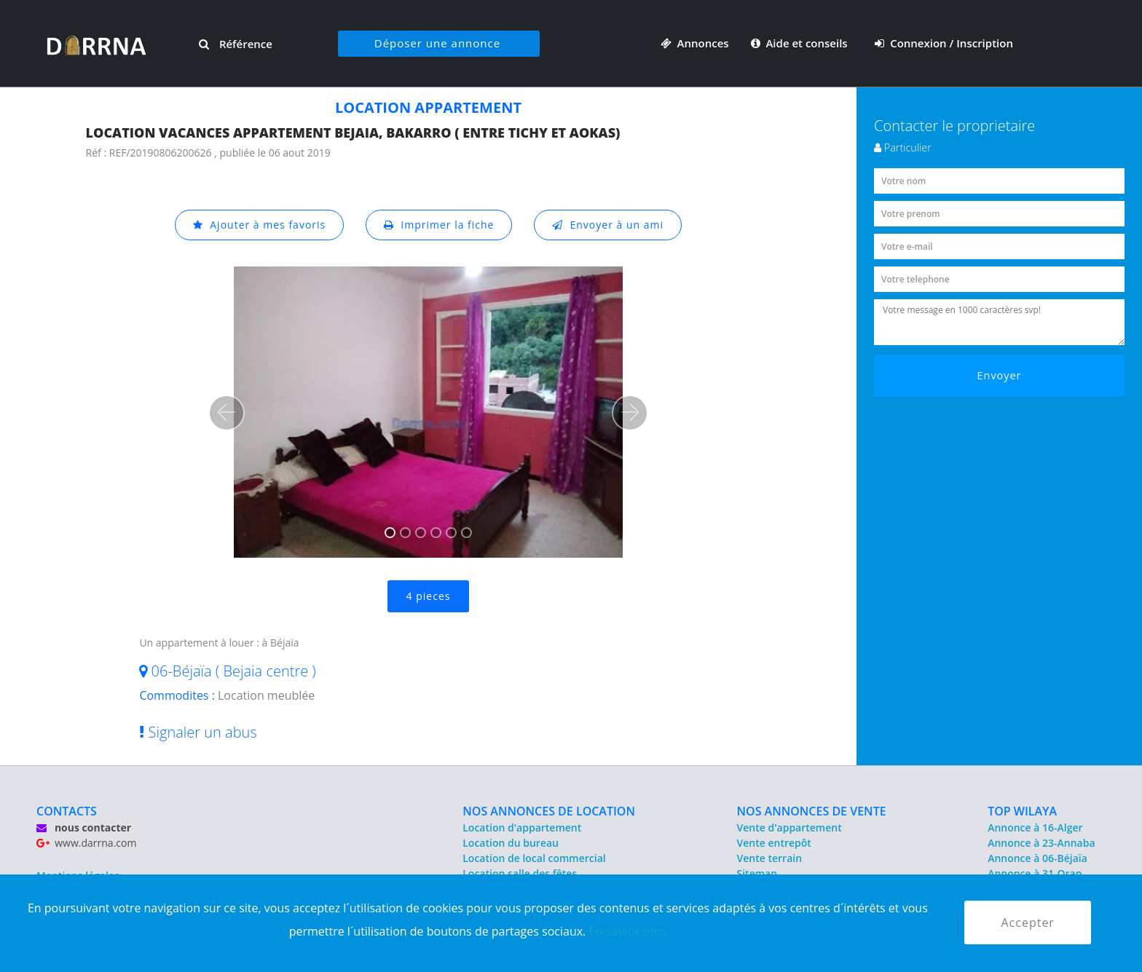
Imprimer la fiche (439, 225)
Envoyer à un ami (607, 225)
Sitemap (757, 873)
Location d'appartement (521, 827)
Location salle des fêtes (519, 873)
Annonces (695, 43)
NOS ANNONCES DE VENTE (811, 811)
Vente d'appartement (789, 827)
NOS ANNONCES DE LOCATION (548, 811)
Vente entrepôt (774, 843)
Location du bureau (510, 843)
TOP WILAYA (1022, 811)
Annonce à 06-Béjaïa (1037, 858)
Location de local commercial (533, 858)
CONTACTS (66, 811)
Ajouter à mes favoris (259, 225)
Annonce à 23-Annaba (1041, 843)
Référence (235, 43)
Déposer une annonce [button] (437, 43)
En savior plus (627, 931)
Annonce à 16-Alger (1035, 827)
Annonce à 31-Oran (1035, 873)
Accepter (1027, 922)
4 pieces (428, 596)
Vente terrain (770, 858)
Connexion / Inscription (944, 43)
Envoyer (999, 375)
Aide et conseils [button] (801, 43)
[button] (226, 413)
